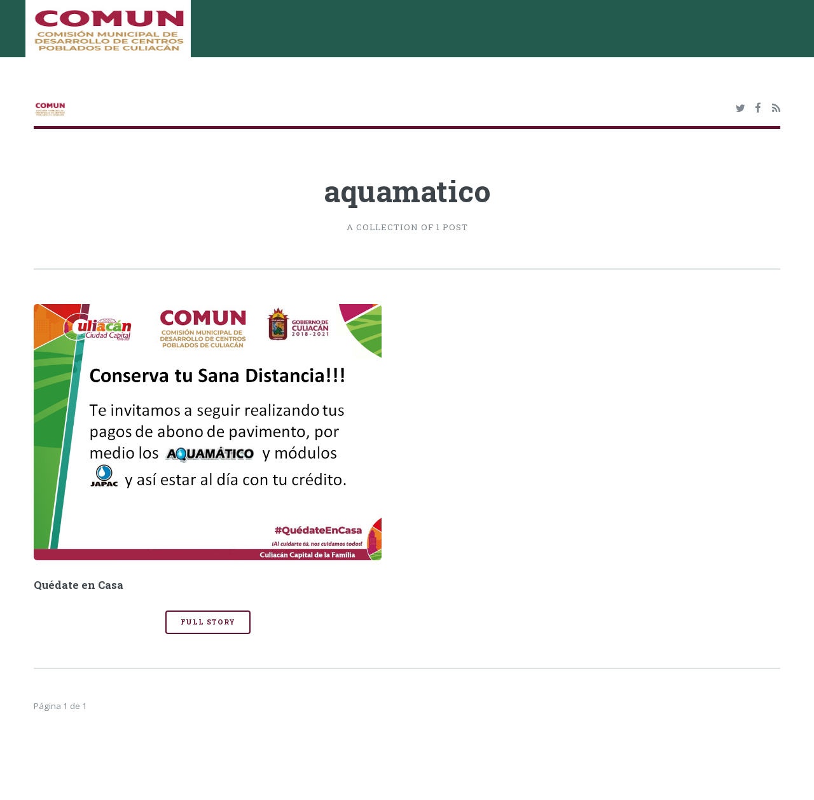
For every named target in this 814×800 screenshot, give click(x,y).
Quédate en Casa (78, 585)
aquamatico (407, 190)
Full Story (208, 621)
